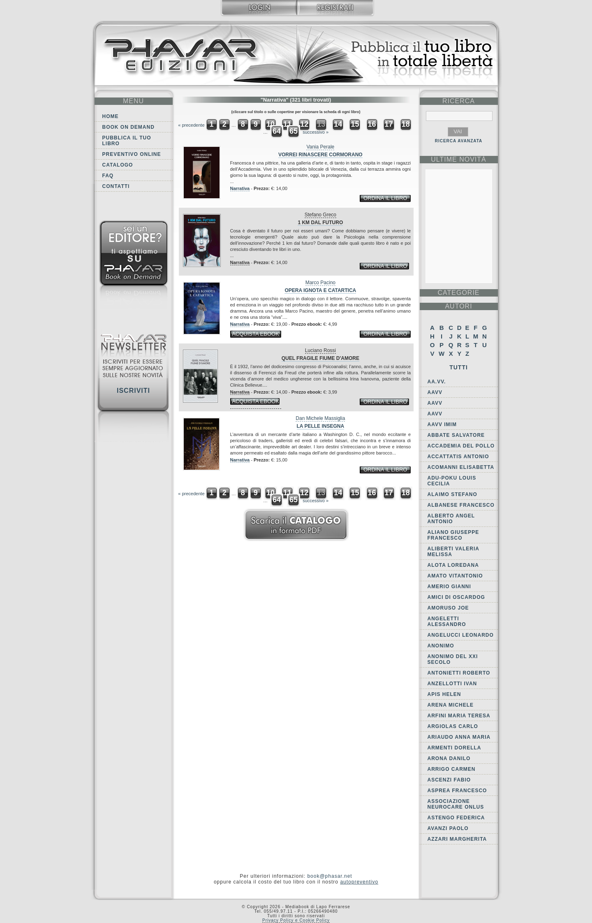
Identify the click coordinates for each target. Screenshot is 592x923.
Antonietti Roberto (459, 673)
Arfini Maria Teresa (459, 716)
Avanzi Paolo (448, 828)
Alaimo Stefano (452, 494)
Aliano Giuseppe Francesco (453, 535)
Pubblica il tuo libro (126, 140)
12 (304, 124)
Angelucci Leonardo (461, 635)
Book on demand (128, 127)
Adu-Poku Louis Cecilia (452, 481)
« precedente (191, 125)
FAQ (108, 176)
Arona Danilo (449, 758)
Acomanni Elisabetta (461, 467)
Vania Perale (320, 147)
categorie (458, 292)
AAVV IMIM (442, 424)
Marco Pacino (320, 282)
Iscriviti (133, 390)
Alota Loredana (453, 565)
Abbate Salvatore (456, 435)
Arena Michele (451, 705)
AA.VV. (437, 382)
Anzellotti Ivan (452, 683)
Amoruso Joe (448, 608)
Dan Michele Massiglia (320, 418)
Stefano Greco (320, 215)
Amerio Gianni (449, 586)
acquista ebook (255, 334)
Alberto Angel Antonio (451, 518)
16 (372, 124)
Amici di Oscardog (456, 597)
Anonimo (441, 646)
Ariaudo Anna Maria (459, 737)
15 (355, 124)
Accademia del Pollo (461, 446)
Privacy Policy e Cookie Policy (296, 920)
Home (110, 116)
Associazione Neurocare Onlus (456, 804)
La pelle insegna (321, 426)
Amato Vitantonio (455, 576)
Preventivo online (131, 154)
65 (293, 131)
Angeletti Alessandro (447, 621)
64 (277, 131)
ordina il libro (385, 198)
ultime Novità (458, 159)
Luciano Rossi (320, 350)
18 (406, 124)
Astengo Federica (456, 818)
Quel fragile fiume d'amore (320, 358)
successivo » (315, 132)
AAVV (435, 392)
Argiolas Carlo (453, 726)
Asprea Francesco (457, 790)
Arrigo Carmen (452, 769)
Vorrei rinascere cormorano (320, 155)
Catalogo (117, 165)
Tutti (458, 367)
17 (389, 124)
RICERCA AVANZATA (459, 141)
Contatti (116, 186)
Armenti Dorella (454, 748)
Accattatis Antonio (458, 456)
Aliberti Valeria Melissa (453, 551)
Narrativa (240, 188)
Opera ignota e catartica (320, 290)
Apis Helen (444, 694)
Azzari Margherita (457, 839)
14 (338, 124)
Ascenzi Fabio (449, 780)
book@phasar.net (329, 876)
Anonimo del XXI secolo (453, 659)
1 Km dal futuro (320, 222)
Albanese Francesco (461, 505)
